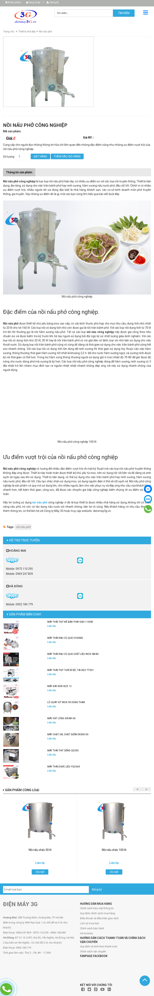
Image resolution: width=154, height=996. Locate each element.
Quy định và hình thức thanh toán (98, 946)
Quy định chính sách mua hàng (97, 913)
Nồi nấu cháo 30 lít (40, 849)
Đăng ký (53, 2)
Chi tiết (40, 872)
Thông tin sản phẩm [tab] (19, 172)
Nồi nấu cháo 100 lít (114, 849)
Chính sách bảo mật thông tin (97, 908)
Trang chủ (8, 31)
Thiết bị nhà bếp (26, 31)
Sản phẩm (14, 2)
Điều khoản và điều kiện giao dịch (99, 918)
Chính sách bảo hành (92, 928)
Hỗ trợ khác (86, 933)
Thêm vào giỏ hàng (67, 156)
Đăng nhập (33, 2)
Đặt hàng (40, 156)
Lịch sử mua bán (89, 923)
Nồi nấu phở (45, 31)
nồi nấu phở (39, 502)
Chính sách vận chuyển (93, 951)
